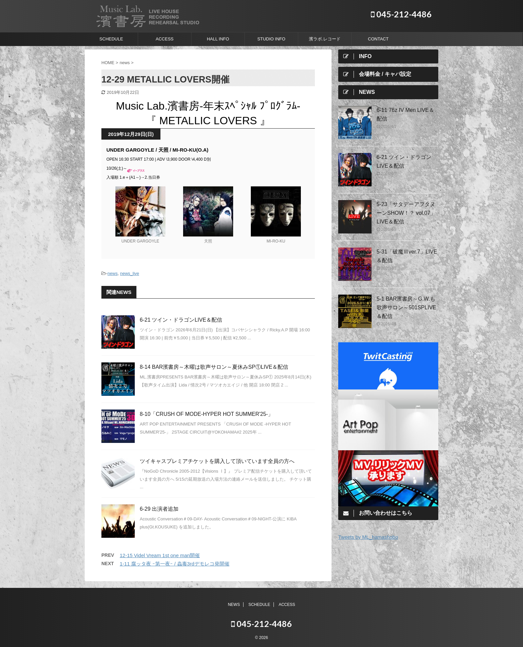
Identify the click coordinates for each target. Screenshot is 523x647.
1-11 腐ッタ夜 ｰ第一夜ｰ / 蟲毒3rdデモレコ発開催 (174, 564)
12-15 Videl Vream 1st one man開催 (160, 555)
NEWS (234, 604)
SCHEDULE (111, 38)
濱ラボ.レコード (325, 38)
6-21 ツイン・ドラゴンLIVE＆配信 (181, 320)
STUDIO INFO (271, 38)
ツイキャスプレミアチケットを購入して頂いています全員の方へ (217, 461)
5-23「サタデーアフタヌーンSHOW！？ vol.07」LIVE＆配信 (406, 212)
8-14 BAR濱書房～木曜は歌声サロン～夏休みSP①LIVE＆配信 (214, 367)
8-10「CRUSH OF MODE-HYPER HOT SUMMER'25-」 (206, 414)
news (112, 273)
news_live (129, 273)
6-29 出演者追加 (159, 509)
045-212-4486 (401, 14)
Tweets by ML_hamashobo (368, 537)
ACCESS (164, 38)
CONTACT (378, 38)
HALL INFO (218, 38)
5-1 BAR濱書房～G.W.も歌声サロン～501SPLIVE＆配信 (406, 307)
